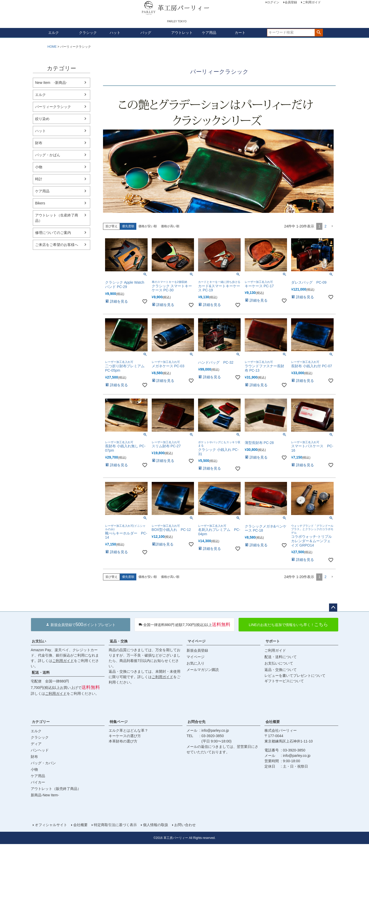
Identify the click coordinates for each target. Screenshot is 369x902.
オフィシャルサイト (51, 825)
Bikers (40, 203)
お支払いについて (278, 663)
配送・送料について (280, 657)
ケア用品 (209, 33)
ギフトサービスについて (284, 681)
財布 (38, 143)
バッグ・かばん (47, 155)
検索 (319, 32)
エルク (53, 33)
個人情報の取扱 (155, 825)
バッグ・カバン (43, 763)
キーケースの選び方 (125, 736)
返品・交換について (280, 670)
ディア (36, 744)
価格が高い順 (170, 226)
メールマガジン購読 (203, 670)
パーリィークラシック (53, 107)
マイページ (197, 641)
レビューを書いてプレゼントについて (294, 675)
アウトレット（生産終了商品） (56, 218)
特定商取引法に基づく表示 (115, 825)
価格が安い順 (147, 226)
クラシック (88, 33)
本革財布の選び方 (123, 741)
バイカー (38, 782)
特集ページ (119, 722)
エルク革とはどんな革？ (128, 730)
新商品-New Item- (45, 795)
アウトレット (182, 33)
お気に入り (195, 663)
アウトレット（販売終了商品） (56, 789)
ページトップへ (333, 607)
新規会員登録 (197, 650)
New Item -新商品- (51, 83)
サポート (272, 641)
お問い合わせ (185, 825)
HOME (52, 46)
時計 (38, 179)
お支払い (39, 641)
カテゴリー (41, 722)
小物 (38, 167)
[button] (332, 226)
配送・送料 (41, 672)
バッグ (145, 33)
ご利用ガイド (63, 661)
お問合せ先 (197, 722)
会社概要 (272, 722)
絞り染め (42, 119)
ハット (115, 33)
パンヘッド (40, 750)
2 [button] (325, 226)
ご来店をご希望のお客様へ (56, 245)
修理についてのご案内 (53, 233)
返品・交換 (119, 641)
